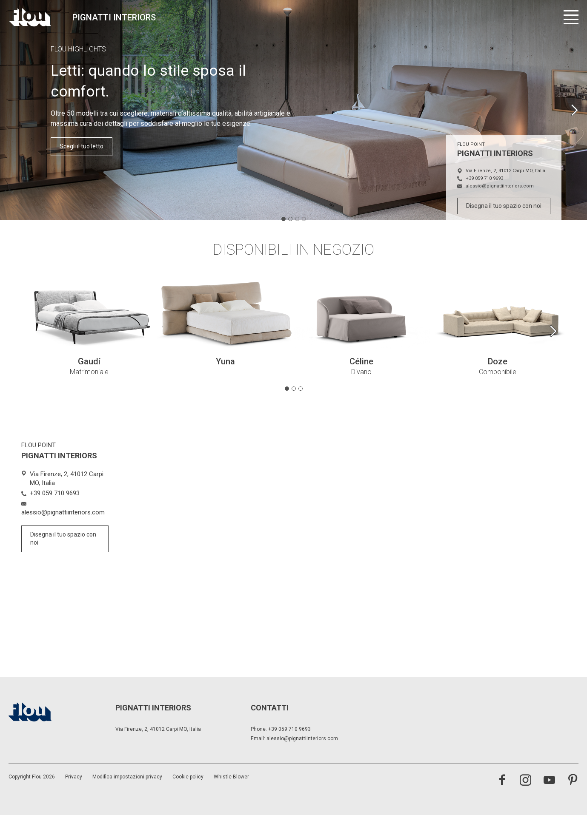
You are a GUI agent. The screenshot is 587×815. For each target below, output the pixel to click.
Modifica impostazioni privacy (127, 777)
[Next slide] (574, 110)
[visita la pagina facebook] (502, 781)
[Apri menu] (571, 17)
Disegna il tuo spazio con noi (503, 205)
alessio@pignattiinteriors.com (302, 738)
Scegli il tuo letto (81, 146)
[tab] (283, 219)
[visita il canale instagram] (525, 781)
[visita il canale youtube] (549, 781)
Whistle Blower (231, 777)
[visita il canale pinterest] (572, 781)
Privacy (73, 777)
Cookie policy (187, 777)
